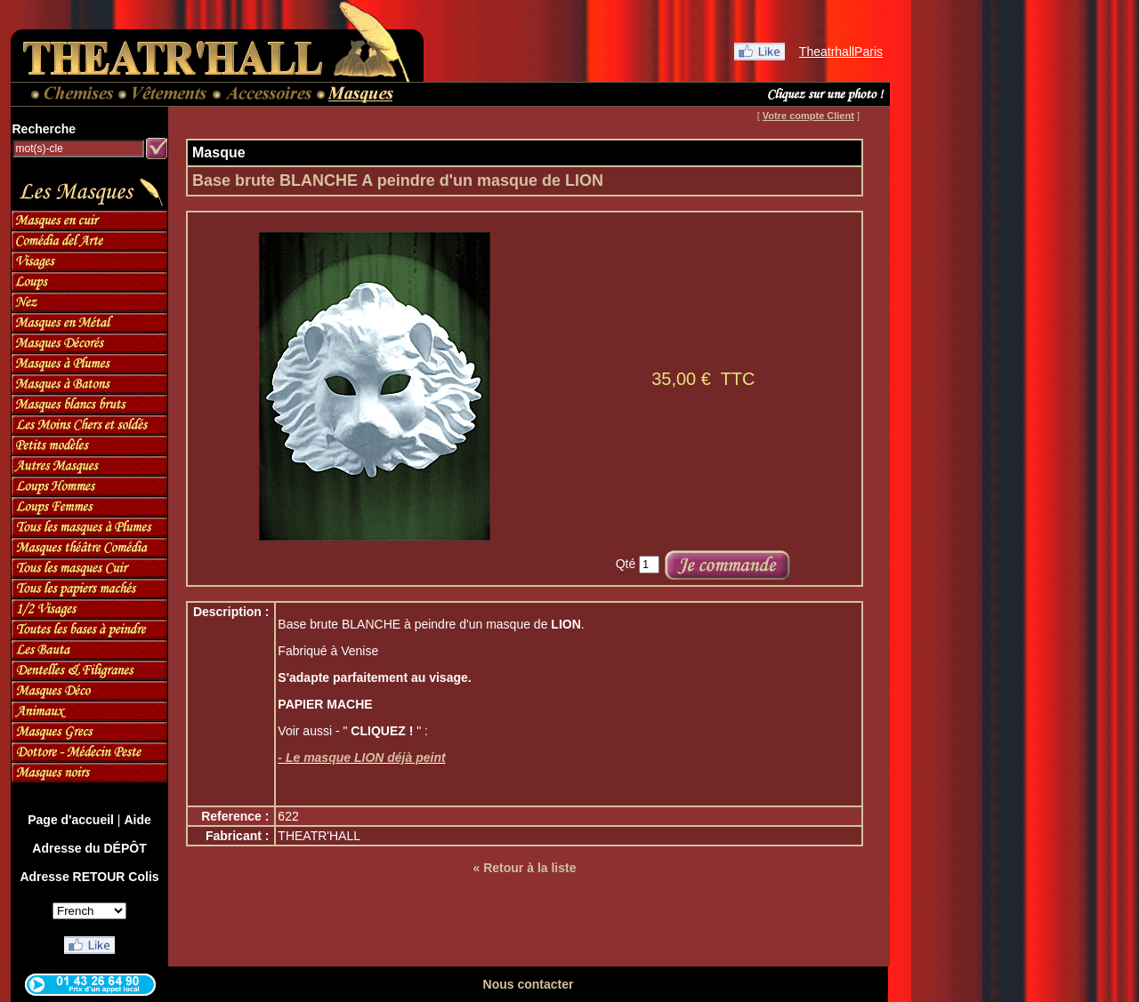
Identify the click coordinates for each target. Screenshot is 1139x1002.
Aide (137, 820)
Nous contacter (528, 984)
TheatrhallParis (841, 51)
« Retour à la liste (525, 868)
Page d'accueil (71, 820)
